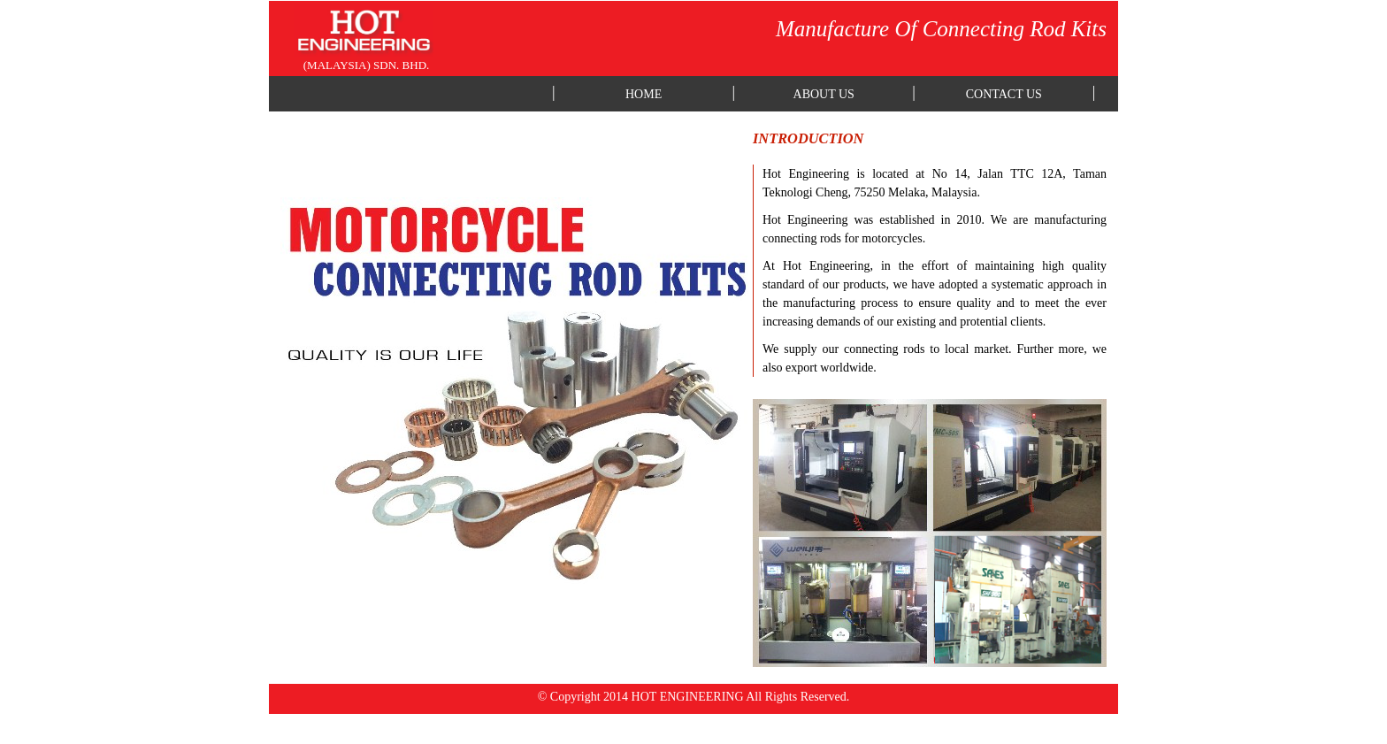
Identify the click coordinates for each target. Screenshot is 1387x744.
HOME (643, 94)
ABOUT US (823, 94)
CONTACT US (1004, 94)
